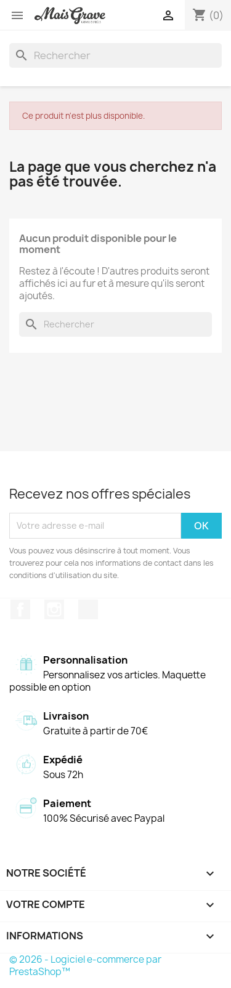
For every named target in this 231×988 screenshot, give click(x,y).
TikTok (88, 609)
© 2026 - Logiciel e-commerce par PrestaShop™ (85, 965)
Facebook (20, 609)
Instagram (54, 609)
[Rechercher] (115, 55)
